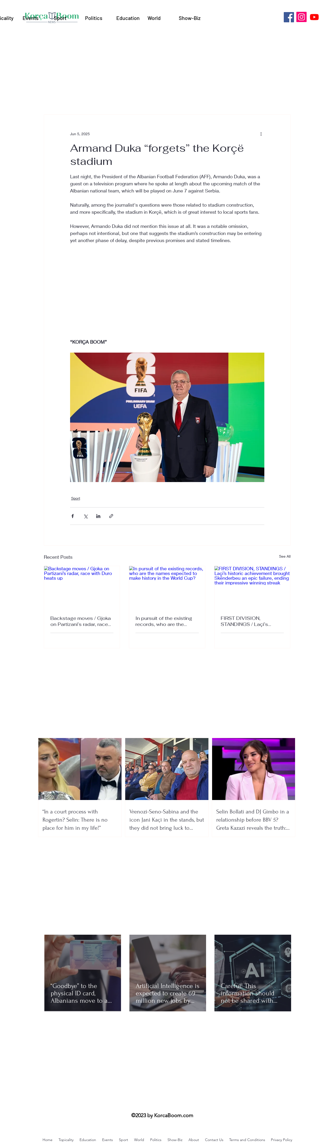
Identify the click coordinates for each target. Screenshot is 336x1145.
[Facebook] (289, 17)
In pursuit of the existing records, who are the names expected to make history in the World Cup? (165, 621)
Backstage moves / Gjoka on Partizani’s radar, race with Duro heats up (80, 621)
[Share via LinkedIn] (98, 516)
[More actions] (261, 133)
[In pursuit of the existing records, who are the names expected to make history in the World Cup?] (167, 587)
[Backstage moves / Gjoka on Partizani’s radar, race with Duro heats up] (82, 587)
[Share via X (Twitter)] (85, 516)
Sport (75, 498)
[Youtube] (314, 17)
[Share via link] (111, 516)
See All (285, 556)
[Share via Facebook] (72, 516)
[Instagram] (301, 17)
